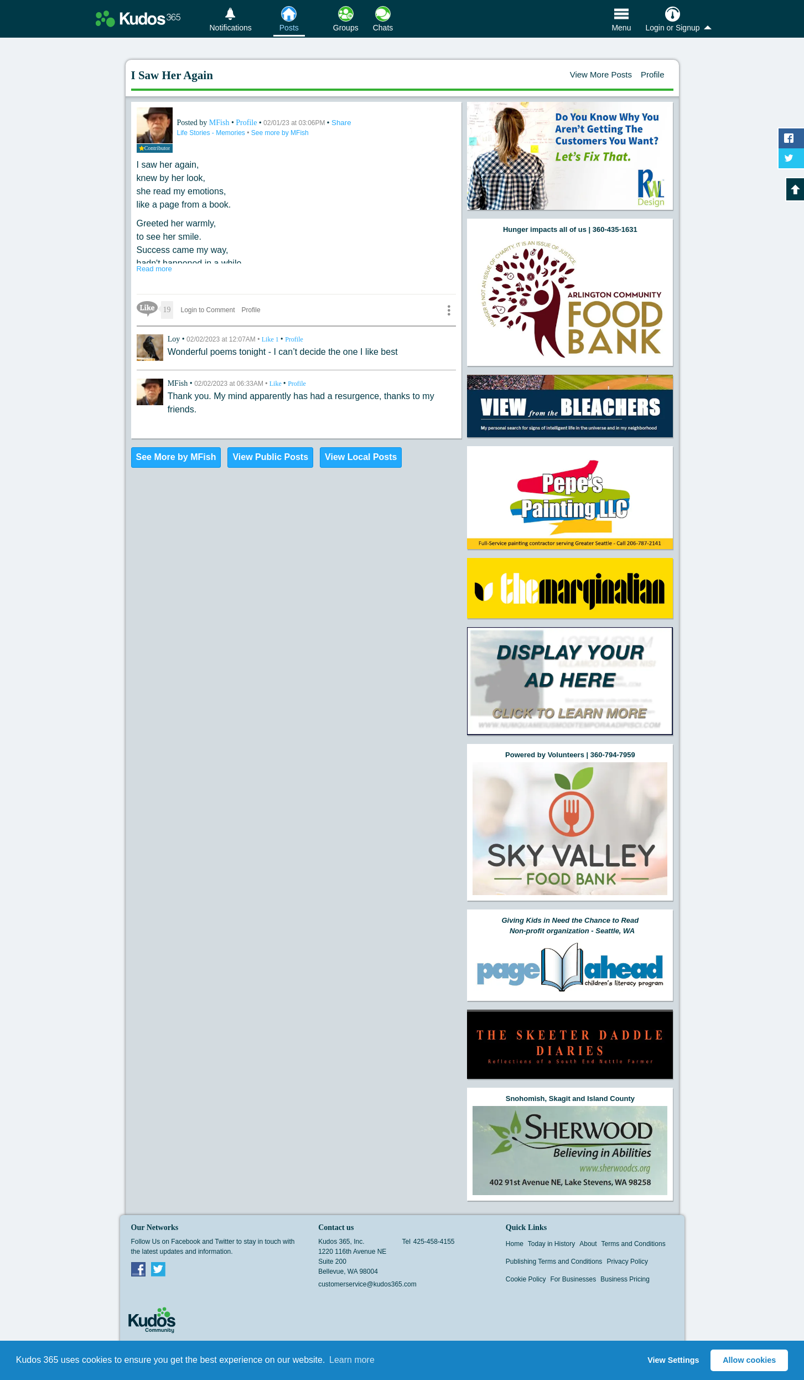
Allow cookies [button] (749, 1360)
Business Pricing (625, 1279)
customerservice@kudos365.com (367, 1284)
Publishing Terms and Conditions (554, 1261)
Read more (154, 269)
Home (514, 1244)
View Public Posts (270, 457)
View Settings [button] (673, 1360)
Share (341, 122)
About (587, 1244)
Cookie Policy (526, 1279)
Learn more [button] (352, 1360)
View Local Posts (361, 457)
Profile (653, 74)
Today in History (551, 1244)
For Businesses (573, 1279)
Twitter (158, 1268)
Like (271, 339)
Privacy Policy (627, 1261)
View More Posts (601, 74)
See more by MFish (280, 133)
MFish (220, 122)
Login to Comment (208, 310)
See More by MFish (176, 457)
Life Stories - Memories (212, 133)
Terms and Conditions (633, 1244)
